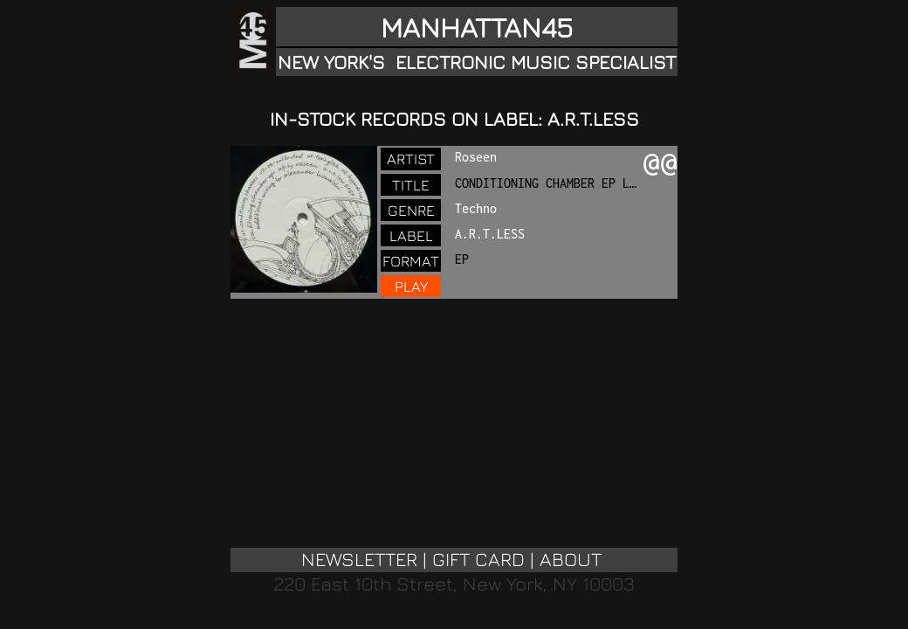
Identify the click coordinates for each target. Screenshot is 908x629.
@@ (660, 164)
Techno (476, 208)
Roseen (476, 156)
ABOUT (571, 559)
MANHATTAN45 (477, 27)
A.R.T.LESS (490, 233)
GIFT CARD (478, 559)
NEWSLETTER (359, 559)
